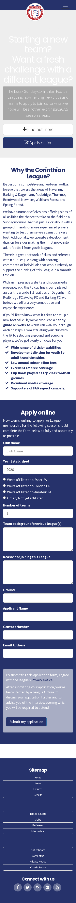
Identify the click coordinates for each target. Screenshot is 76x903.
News (38, 783)
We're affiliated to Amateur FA (27, 492)
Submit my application (26, 721)
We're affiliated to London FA (26, 486)
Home (38, 777)
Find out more (38, 129)
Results (38, 795)
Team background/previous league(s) (32, 523)
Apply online (38, 143)
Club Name (11, 442)
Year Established (16, 461)
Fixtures (38, 789)
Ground (9, 589)
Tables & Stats (38, 814)
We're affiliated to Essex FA (25, 479)
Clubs (38, 819)
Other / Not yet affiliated (23, 498)
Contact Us (38, 856)
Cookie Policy (38, 867)
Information (38, 831)
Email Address (14, 645)
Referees (37, 825)
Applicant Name (15, 608)
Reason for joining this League (26, 556)
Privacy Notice (42, 680)
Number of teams (16, 505)
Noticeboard (38, 850)
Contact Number (16, 626)
